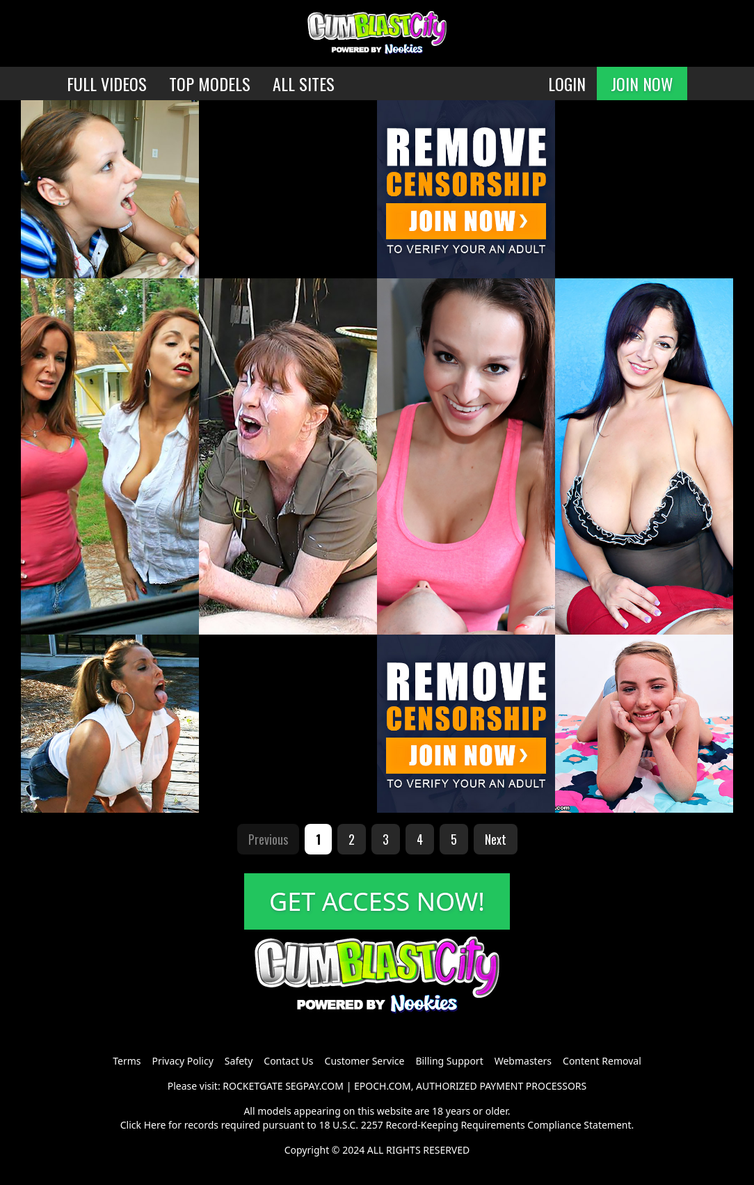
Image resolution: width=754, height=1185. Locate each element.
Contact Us (288, 1060)
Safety (238, 1060)
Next (495, 839)
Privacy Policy (182, 1060)
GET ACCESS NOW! (377, 901)
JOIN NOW (642, 83)
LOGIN (567, 83)
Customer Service (365, 1060)
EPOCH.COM (382, 1085)
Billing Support (449, 1060)
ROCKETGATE (252, 1085)
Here (155, 1124)
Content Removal (602, 1060)
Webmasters (523, 1060)
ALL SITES (304, 83)
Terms (127, 1060)
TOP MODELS (209, 83)
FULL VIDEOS (107, 83)
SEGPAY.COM (314, 1085)
